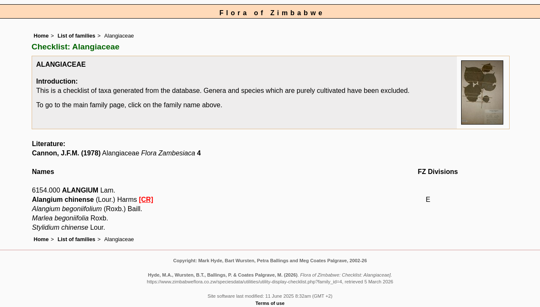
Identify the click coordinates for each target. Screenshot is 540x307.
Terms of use (270, 303)
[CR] (146, 199)
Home (41, 36)
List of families (76, 36)
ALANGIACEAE (61, 64)
